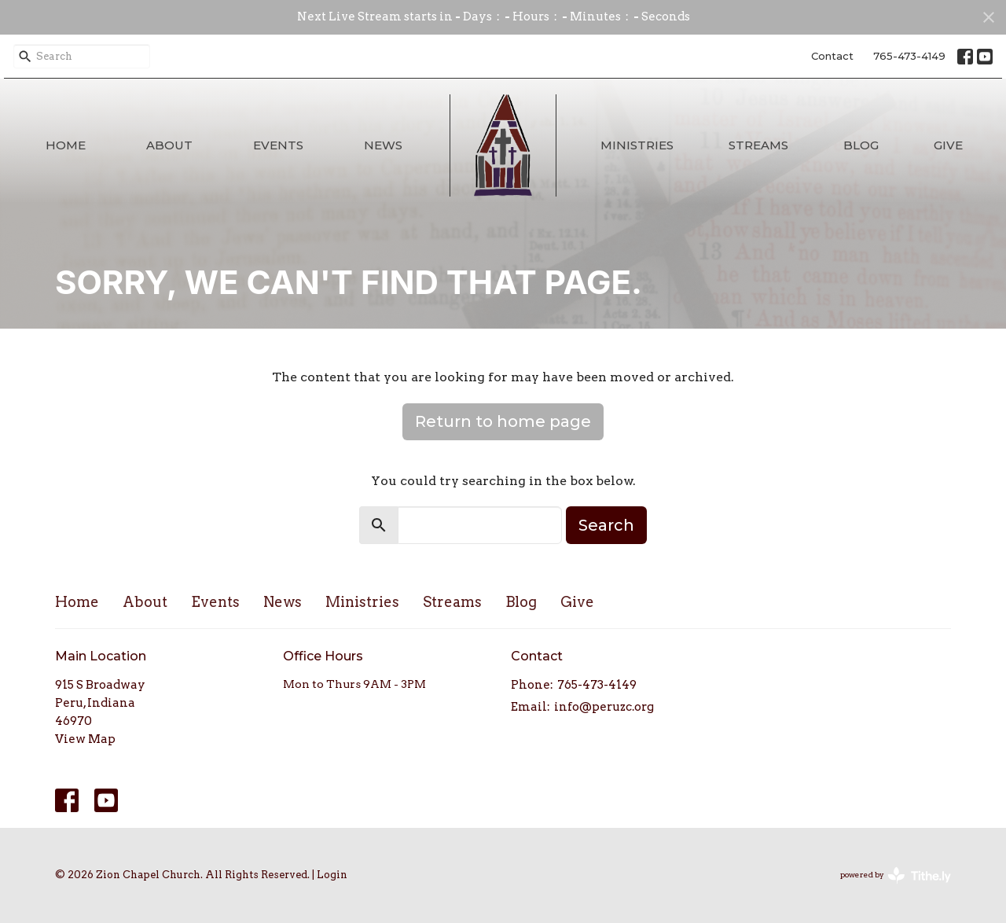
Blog (861, 145)
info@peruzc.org (604, 707)
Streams (758, 145)
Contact (832, 56)
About (169, 145)
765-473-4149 (909, 56)
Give (948, 145)
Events (278, 145)
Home (66, 145)
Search (606, 525)
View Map (85, 739)
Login (332, 875)
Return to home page (503, 421)
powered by (895, 875)
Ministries (637, 145)
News (383, 145)
